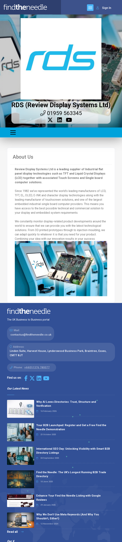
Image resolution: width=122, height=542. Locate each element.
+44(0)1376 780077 (37, 367)
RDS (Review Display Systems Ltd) (61, 105)
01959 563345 (61, 113)
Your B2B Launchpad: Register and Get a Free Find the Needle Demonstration (71, 427)
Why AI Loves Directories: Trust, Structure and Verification (66, 404)
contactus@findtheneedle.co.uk (30, 334)
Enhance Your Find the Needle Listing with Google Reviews (68, 497)
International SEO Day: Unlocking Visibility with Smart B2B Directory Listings (73, 451)
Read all (15, 531)
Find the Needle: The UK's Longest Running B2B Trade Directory (71, 474)
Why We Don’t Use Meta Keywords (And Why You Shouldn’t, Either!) (67, 516)
